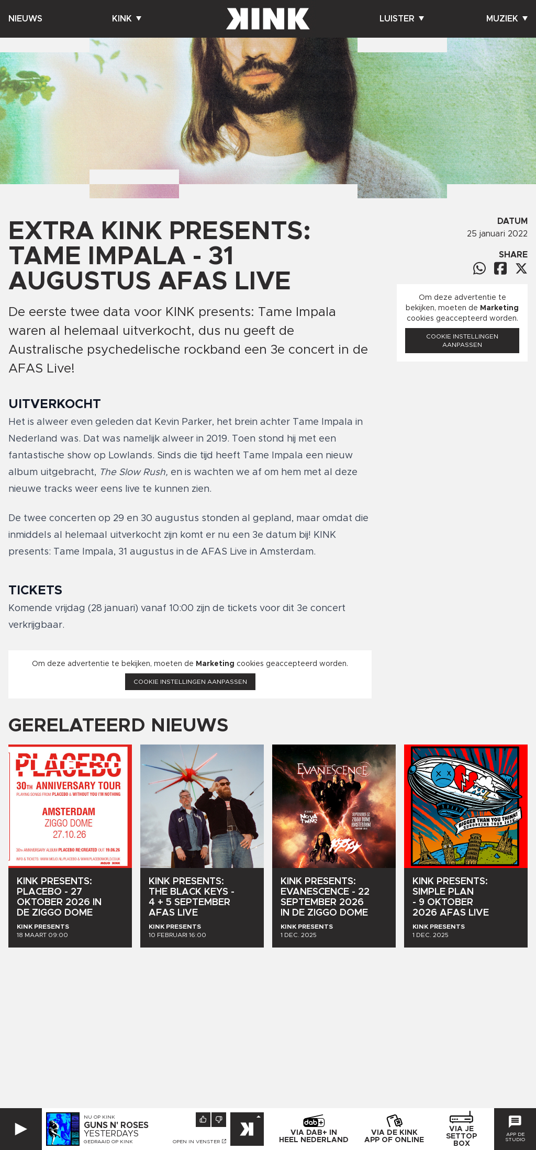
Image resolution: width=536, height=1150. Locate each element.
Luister (401, 19)
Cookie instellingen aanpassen (190, 682)
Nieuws (25, 19)
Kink (126, 19)
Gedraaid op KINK (108, 1141)
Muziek (507, 19)
